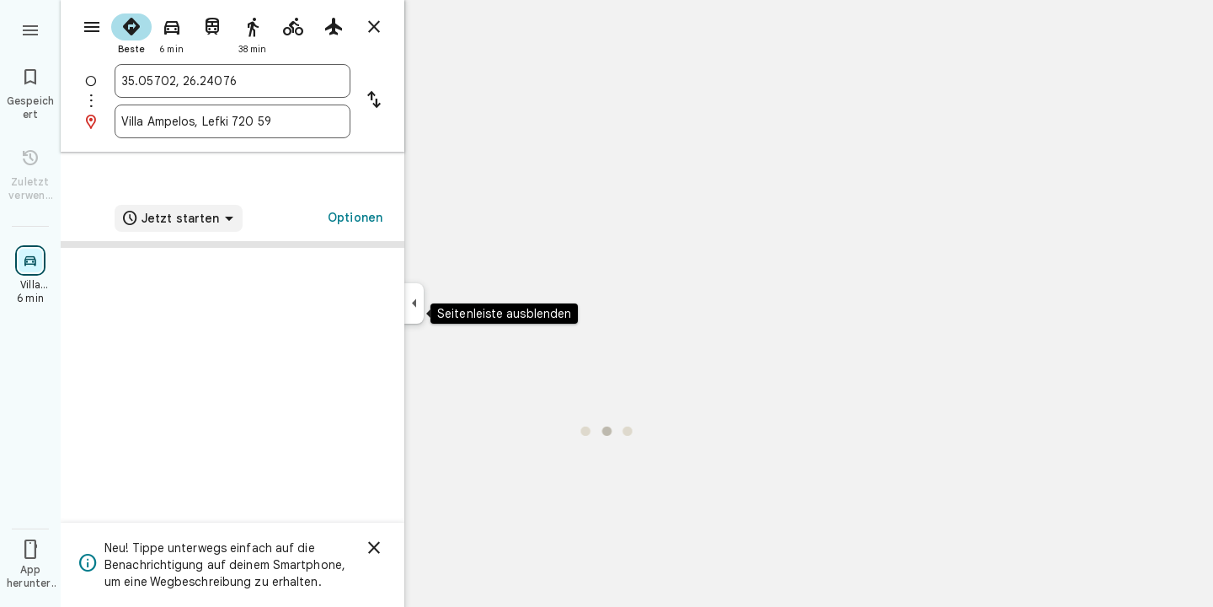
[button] (232, 422)
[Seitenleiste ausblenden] (414, 303)
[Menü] (30, 28)
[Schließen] (374, 548)
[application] (606, 303)
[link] (232, 339)
